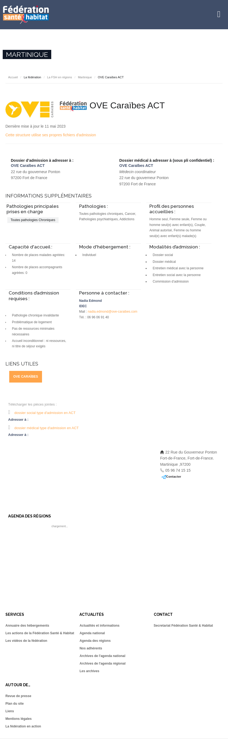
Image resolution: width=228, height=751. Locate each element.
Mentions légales (18, 719)
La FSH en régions (59, 77)
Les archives (89, 671)
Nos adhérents (90, 648)
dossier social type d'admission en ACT (45, 413)
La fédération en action (23, 726)
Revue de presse (18, 696)
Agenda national (92, 633)
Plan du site (14, 703)
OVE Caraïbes (25, 376)
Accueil (13, 77)
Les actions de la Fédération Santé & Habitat (39, 633)
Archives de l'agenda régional (102, 663)
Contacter (173, 476)
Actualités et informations (99, 625)
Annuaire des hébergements (27, 625)
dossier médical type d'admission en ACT (46, 428)
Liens (9, 711)
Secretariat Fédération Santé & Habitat (183, 625)
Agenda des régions (95, 641)
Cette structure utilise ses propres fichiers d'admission (50, 135)
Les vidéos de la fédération (26, 641)
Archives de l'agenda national (102, 656)
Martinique (85, 77)
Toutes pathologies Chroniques (33, 220)
